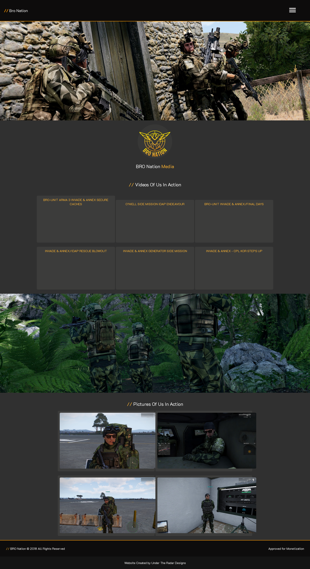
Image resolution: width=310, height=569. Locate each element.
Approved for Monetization (286, 548)
